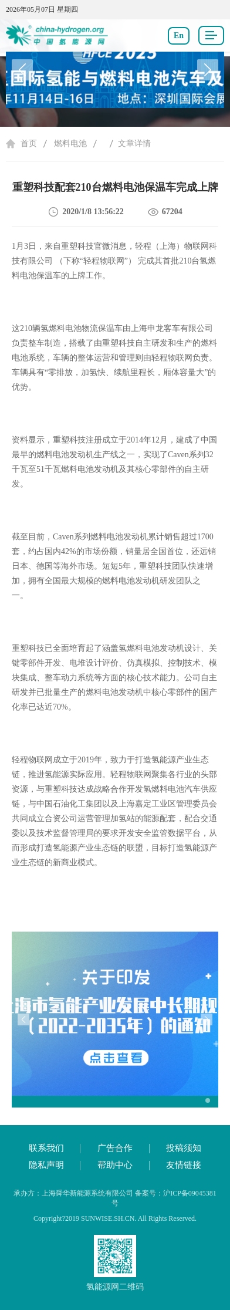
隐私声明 (46, 1165)
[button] (207, 69)
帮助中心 (115, 1165)
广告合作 (115, 1148)
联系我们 (46, 1148)
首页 (29, 143)
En (179, 35)
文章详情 (134, 143)
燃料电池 (70, 143)
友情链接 (183, 1165)
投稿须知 (183, 1148)
